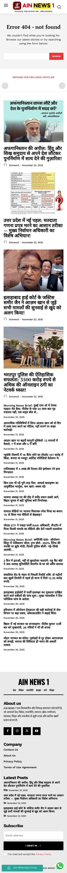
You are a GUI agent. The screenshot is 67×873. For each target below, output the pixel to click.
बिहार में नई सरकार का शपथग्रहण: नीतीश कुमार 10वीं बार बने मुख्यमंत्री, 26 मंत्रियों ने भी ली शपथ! (32, 625)
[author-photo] (6, 165)
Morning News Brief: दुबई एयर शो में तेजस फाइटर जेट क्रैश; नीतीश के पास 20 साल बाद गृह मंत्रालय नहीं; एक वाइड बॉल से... (30, 409)
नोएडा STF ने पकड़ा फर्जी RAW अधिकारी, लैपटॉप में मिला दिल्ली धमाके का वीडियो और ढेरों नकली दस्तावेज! (33, 527)
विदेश (6, 790)
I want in (33, 846)
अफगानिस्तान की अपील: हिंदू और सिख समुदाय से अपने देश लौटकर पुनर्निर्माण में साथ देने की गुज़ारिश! (33, 153)
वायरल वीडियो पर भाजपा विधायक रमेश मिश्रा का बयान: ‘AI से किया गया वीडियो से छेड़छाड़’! (33, 513)
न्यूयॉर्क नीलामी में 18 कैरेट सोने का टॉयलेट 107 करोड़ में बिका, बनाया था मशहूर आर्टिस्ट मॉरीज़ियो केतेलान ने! (33, 456)
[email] (33, 835)
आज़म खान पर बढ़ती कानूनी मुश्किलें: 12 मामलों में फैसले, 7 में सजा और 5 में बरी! (31, 442)
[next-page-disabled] (62, 86)
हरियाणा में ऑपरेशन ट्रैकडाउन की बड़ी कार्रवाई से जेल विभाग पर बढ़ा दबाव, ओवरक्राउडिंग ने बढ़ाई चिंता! (32, 611)
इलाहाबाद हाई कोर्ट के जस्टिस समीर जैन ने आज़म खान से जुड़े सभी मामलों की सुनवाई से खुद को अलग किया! (32, 305)
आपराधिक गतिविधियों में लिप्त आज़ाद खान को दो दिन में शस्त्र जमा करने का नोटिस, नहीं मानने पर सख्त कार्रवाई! (32, 426)
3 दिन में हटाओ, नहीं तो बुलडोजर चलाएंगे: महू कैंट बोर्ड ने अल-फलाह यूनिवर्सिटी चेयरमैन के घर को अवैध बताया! (33, 562)
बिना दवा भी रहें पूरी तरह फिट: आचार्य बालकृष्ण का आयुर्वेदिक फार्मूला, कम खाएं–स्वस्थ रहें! (31, 484)
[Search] (56, 56)
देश (5, 803)
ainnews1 (14, 165)
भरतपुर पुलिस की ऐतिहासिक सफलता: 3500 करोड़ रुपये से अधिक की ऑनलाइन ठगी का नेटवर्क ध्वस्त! (30, 382)
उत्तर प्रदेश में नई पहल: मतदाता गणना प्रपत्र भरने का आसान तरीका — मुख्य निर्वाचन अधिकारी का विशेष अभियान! (33, 228)
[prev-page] (5, 86)
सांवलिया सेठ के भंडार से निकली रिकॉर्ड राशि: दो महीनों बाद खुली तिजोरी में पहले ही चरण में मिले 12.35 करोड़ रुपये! (33, 578)
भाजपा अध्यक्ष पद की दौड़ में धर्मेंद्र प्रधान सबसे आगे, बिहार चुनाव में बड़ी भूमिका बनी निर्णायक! (31, 499)
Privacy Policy (43, 854)
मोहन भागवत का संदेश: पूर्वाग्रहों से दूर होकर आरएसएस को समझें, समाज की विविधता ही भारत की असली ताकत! (33, 642)
